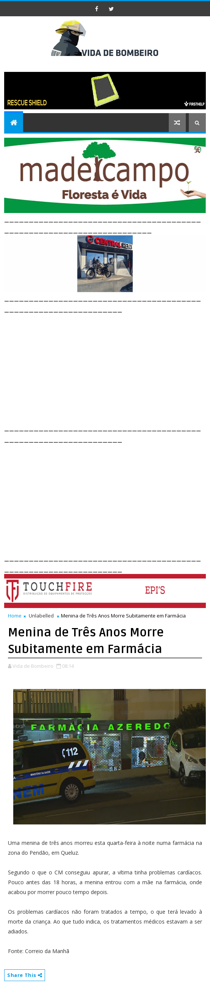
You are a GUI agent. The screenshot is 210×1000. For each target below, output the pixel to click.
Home (15, 615)
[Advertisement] (107, 367)
